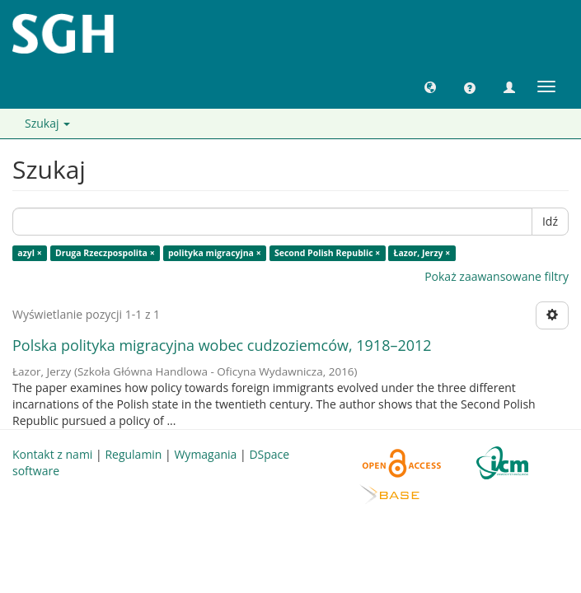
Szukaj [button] (47, 123)
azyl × (29, 253)
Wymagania (205, 454)
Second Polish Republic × (327, 253)
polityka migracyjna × (214, 253)
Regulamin (133, 454)
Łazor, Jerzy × (422, 253)
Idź (550, 221)
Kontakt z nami (52, 454)
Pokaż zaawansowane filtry (496, 276)
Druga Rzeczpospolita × (105, 253)
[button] (430, 86)
